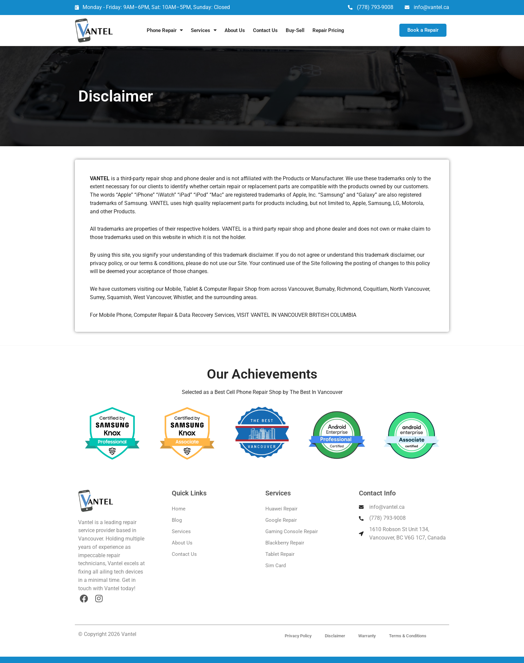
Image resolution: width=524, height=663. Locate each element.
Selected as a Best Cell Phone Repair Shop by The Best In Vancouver (262, 392)
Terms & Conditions (408, 635)
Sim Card (275, 566)
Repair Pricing (328, 30)
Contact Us (265, 30)
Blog (177, 520)
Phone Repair (165, 30)
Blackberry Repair (284, 543)
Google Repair (281, 520)
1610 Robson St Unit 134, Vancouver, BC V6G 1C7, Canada (407, 533)
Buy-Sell (295, 30)
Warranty (367, 635)
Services (204, 30)
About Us (235, 30)
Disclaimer (335, 635)
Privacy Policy (298, 635)
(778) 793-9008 (375, 7)
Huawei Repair (281, 509)
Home (178, 509)
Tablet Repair (279, 554)
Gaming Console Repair (291, 531)
